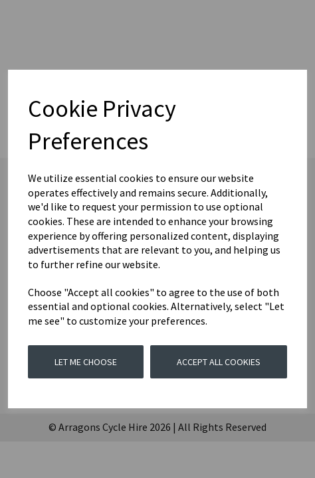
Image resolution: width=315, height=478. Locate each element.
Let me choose (85, 362)
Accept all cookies (219, 362)
